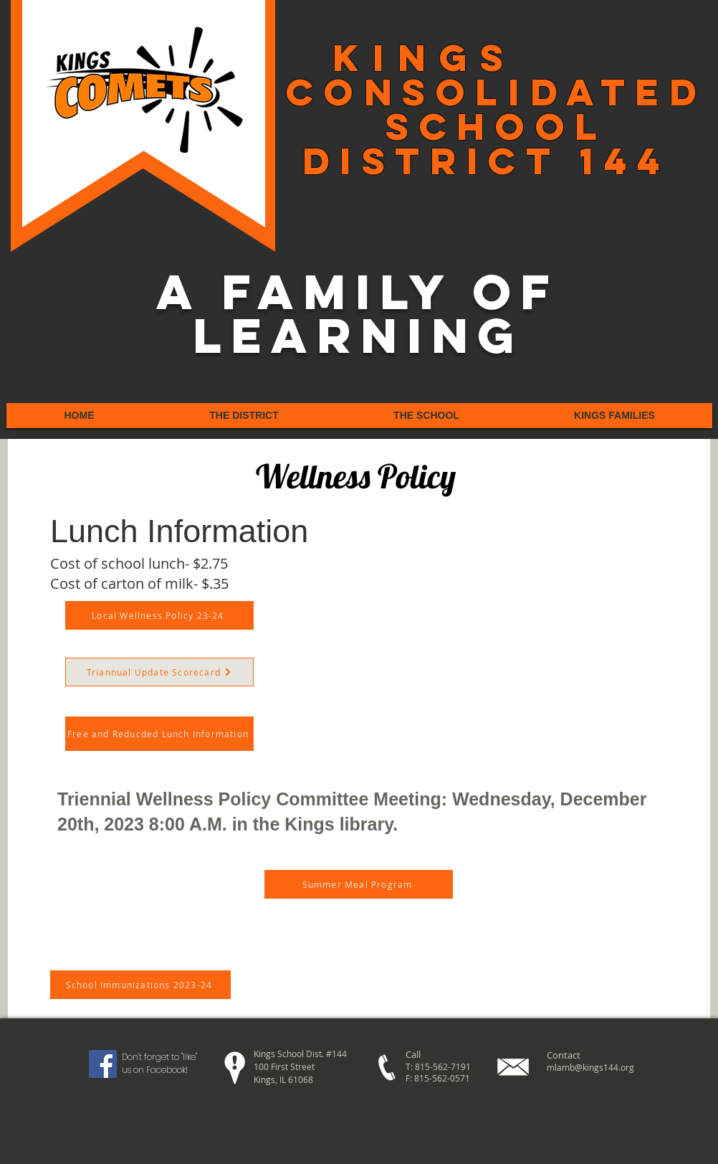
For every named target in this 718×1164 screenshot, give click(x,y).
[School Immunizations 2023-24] (140, 984)
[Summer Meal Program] (358, 884)
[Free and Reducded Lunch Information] (159, 733)
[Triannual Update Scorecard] (159, 672)
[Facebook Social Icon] (103, 1064)
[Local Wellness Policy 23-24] (159, 615)
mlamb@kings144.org (590, 1067)
